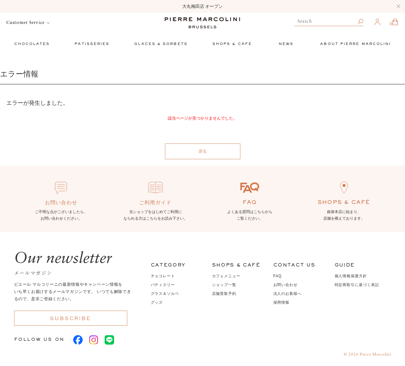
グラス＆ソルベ (165, 293)
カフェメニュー (226, 276)
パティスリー (163, 285)
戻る (203, 151)
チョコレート (163, 276)
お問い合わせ (285, 285)
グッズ (157, 302)
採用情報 (281, 302)
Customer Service (25, 22)
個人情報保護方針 (351, 276)
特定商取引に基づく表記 (357, 285)
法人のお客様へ (287, 293)
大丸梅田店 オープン (202, 6)
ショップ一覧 (224, 285)
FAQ (277, 276)
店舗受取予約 (224, 293)
